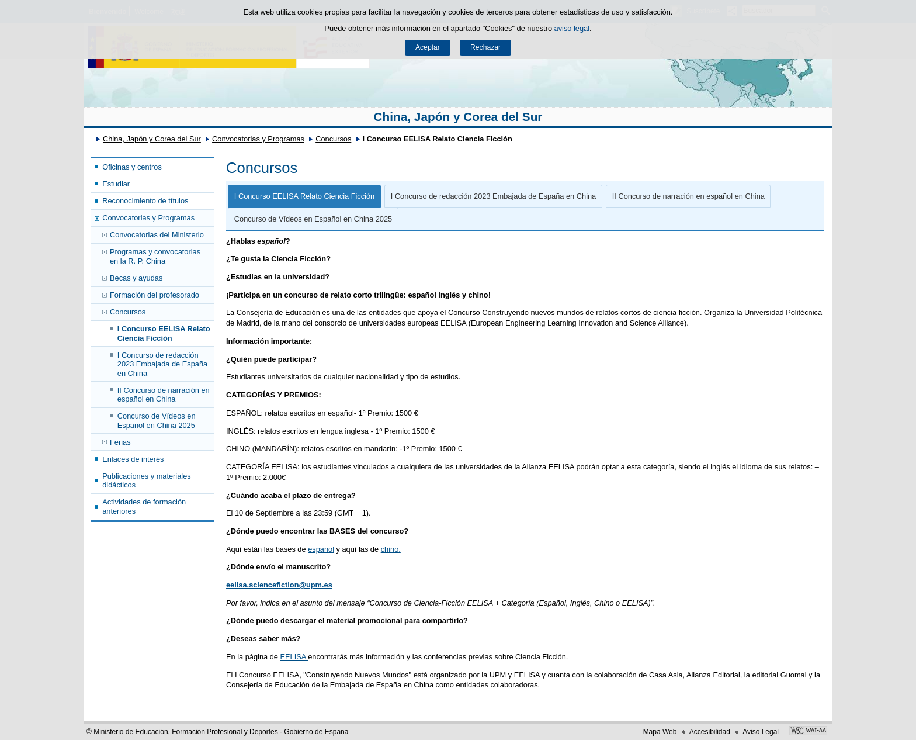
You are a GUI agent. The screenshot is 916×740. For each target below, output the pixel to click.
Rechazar (485, 47)
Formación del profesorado (154, 295)
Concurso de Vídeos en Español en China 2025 (156, 420)
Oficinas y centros (132, 166)
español (321, 549)
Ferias (120, 442)
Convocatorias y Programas (258, 138)
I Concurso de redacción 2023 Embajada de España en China (162, 364)
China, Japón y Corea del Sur (458, 116)
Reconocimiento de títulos (145, 200)
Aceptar (427, 47)
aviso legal (571, 28)
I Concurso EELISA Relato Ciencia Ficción (163, 333)
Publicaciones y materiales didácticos (146, 480)
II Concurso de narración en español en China (163, 394)
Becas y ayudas (136, 278)
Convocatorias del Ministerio (157, 234)
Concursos (333, 138)
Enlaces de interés (133, 459)
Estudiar (116, 183)
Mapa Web (660, 732)
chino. (391, 549)
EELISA (294, 656)
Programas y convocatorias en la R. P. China (155, 256)
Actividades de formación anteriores (144, 506)
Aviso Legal (760, 732)
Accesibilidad (709, 732)
